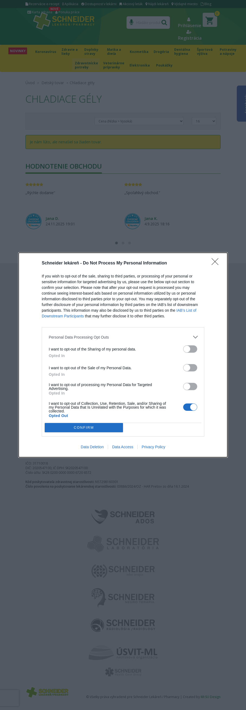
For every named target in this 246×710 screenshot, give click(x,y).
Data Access (122, 447)
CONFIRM (84, 428)
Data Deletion (92, 447)
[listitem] (123, 337)
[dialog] (123, 355)
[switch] (190, 349)
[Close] (217, 263)
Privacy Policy (153, 447)
